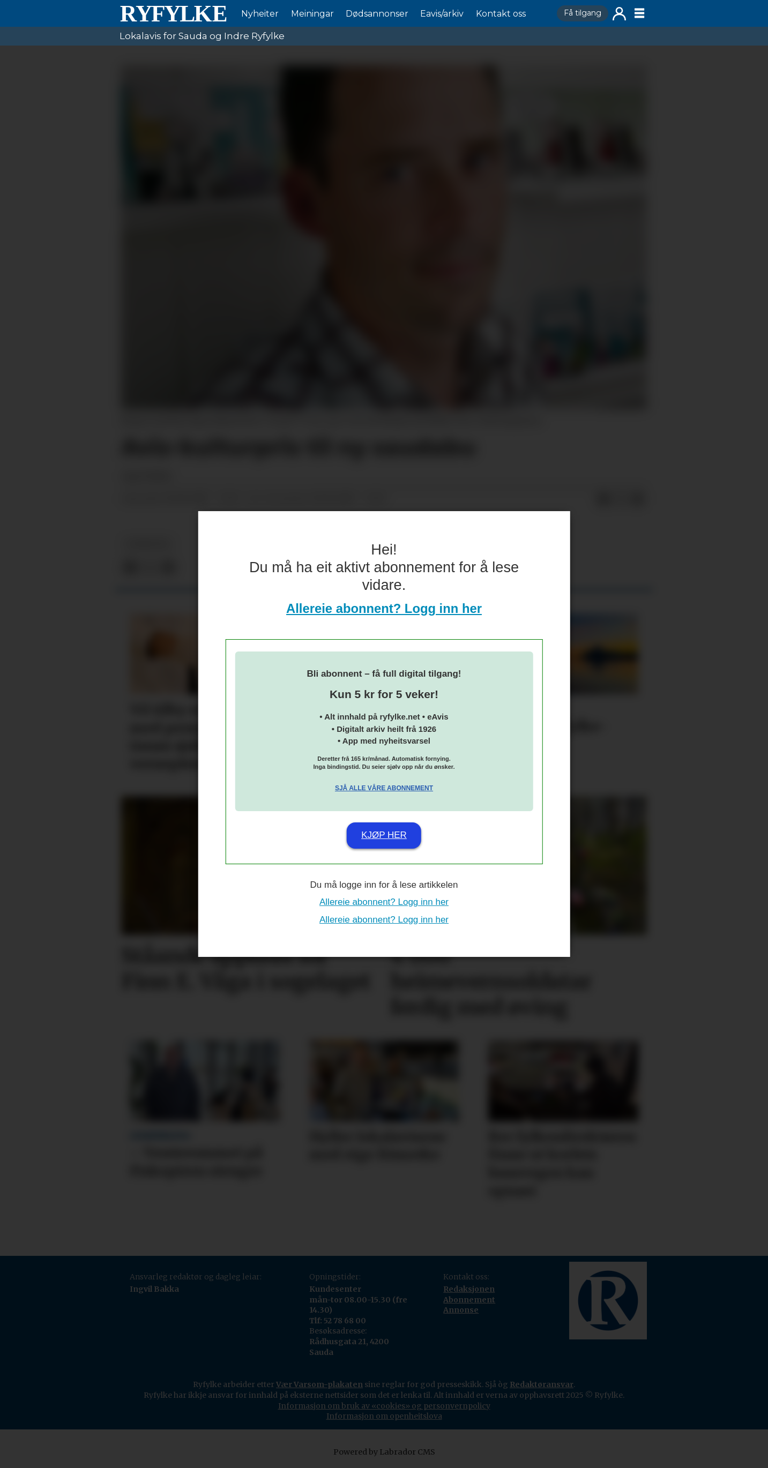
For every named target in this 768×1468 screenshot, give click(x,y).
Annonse (461, 1310)
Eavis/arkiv (442, 14)
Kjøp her (384, 835)
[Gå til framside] (173, 13)
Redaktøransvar (541, 1384)
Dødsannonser (377, 14)
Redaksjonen (469, 1289)
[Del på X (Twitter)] (621, 499)
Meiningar (312, 14)
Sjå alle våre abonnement (384, 788)
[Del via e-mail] (638, 499)
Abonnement (469, 1300)
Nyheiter (260, 14)
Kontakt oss (501, 14)
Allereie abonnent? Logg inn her (384, 608)
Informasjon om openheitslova (384, 1416)
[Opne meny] (639, 13)
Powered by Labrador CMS (384, 1452)
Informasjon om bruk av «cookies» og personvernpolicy (384, 1406)
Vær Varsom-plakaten (319, 1384)
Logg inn (619, 13)
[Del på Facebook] (603, 499)
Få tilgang (582, 13)
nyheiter (148, 544)
